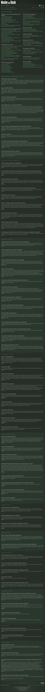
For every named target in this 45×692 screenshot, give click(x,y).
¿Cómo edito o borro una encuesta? (7, 51)
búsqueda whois (4, 664)
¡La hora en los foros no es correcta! (7, 33)
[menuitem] (40, 6)
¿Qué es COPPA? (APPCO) (6, 17)
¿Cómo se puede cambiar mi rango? (7, 39)
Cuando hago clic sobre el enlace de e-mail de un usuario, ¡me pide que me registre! (11, 41)
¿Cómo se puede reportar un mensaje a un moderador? (10, 55)
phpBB (33, 198)
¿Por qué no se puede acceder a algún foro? (8, 52)
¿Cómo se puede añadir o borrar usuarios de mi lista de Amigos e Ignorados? (32, 37)
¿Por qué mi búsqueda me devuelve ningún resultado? (32, 42)
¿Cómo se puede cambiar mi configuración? (8, 30)
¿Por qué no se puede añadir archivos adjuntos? (9, 53)
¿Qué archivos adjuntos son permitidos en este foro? (32, 57)
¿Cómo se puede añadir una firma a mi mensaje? (9, 48)
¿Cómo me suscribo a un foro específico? (30, 52)
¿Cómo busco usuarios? (27, 44)
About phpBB (3, 648)
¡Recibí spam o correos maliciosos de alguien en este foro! (33, 31)
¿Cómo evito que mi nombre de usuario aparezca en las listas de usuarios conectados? (10, 32)
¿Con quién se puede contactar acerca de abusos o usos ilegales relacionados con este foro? (32, 66)
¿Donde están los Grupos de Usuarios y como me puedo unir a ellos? (33, 19)
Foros (9, 5)
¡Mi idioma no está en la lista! (6, 36)
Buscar (3, 7)
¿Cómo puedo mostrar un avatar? (7, 38)
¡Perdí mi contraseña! (5, 24)
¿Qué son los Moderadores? (28, 16)
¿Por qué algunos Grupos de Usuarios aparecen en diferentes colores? (31, 22)
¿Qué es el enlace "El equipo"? (28, 25)
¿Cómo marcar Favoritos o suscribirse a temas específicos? (33, 51)
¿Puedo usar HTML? (4, 64)
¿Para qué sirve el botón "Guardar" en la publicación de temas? (10, 57)
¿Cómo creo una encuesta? (6, 49)
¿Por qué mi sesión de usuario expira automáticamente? (10, 25)
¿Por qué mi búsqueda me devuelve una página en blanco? (33, 43)
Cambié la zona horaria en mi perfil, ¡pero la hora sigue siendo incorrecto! (10, 35)
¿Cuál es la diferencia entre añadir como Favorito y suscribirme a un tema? (31, 50)
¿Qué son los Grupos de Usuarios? (29, 17)
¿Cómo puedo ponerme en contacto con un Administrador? (33, 67)
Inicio (4, 5)
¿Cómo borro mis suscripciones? (28, 53)
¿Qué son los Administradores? (28, 15)
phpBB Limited (3, 647)
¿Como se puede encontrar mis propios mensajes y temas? (33, 45)
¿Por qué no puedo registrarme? (6, 18)
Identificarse (8, 7)
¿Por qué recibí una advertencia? (7, 54)
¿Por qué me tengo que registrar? (7, 16)
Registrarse (13, 7)
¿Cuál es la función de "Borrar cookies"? (8, 26)
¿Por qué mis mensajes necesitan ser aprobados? (9, 58)
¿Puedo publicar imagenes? (6, 66)
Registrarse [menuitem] (43, 6)
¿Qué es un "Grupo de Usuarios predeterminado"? (31, 24)
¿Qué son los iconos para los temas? (7, 72)
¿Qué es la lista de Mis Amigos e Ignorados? (30, 35)
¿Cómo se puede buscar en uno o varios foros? (31, 41)
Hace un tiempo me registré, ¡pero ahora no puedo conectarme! (9, 23)
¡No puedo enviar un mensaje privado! (29, 29)
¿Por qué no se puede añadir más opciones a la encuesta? (11, 50)
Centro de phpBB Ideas (7, 655)
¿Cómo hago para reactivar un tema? (7, 59)
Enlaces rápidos (2, 6)
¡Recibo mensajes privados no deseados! (30, 30)
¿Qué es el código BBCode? (6, 63)
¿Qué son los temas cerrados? (6, 71)
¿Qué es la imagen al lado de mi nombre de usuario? (10, 37)
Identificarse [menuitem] (41, 6)
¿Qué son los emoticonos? (5, 65)
